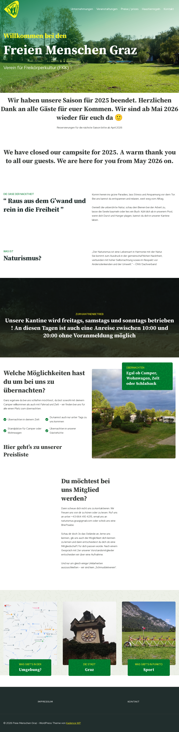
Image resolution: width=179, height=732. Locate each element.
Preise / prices (130, 9)
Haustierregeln (151, 9)
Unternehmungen (82, 9)
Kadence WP (73, 722)
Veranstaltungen (107, 9)
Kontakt (169, 9)
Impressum (45, 701)
